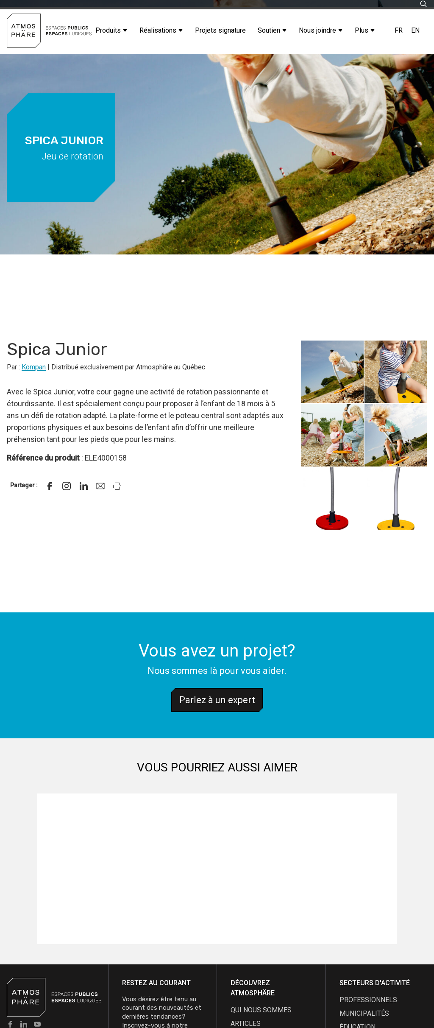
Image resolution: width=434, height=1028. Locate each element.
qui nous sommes (261, 1010)
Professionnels (368, 1000)
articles (246, 1024)
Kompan (34, 367)
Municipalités (364, 1013)
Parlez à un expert (217, 700)
